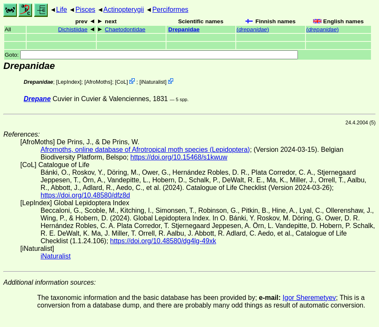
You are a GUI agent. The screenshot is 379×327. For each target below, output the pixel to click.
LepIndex (68, 82)
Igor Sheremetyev (309, 297)
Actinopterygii (124, 9)
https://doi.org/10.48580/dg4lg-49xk (163, 241)
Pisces (85, 9)
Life (61, 9)
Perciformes (170, 9)
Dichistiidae (72, 29)
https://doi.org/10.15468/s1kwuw (179, 157)
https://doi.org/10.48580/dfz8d (85, 195)
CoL (121, 82)
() (253, 29)
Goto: (151, 55)
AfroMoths (98, 82)
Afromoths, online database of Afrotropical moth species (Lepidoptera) (145, 149)
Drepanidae (183, 29)
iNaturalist (153, 82)
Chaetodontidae (125, 29)
